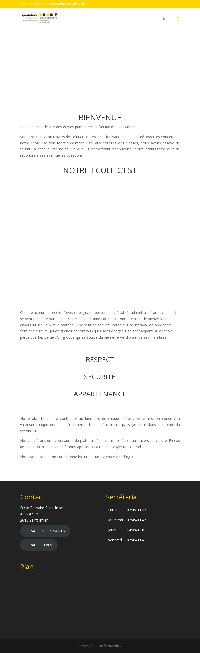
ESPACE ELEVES (38, 544)
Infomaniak (111, 645)
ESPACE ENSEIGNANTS (45, 531)
